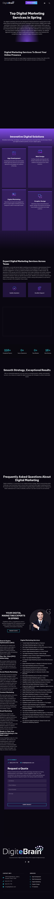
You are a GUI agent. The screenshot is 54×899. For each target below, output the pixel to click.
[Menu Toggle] (44, 3)
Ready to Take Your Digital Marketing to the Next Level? (8, 734)
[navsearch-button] (49, 3)
